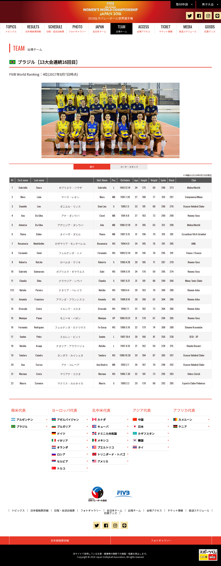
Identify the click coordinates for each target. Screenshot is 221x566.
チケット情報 (166, 28)
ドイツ (58, 433)
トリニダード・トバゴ (108, 454)
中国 (138, 420)
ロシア (58, 454)
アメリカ (100, 461)
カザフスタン (144, 433)
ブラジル (19, 427)
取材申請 (182, 4)
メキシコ (100, 440)
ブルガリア (61, 427)
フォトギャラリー (77, 28)
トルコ (58, 468)
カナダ (99, 420)
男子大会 (208, 4)
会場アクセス (144, 28)
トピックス (11, 28)
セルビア (60, 461)
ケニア (180, 427)
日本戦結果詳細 (33, 28)
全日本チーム (99, 28)
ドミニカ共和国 (104, 433)
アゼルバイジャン (65, 420)
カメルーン (182, 420)
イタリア (60, 440)
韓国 (138, 440)
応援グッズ (210, 28)
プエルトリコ (103, 447)
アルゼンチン (22, 420)
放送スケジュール (188, 28)
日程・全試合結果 (55, 28)
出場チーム (121, 28)
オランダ (60, 447)
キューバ (100, 427)
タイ (138, 447)
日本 (138, 427)
